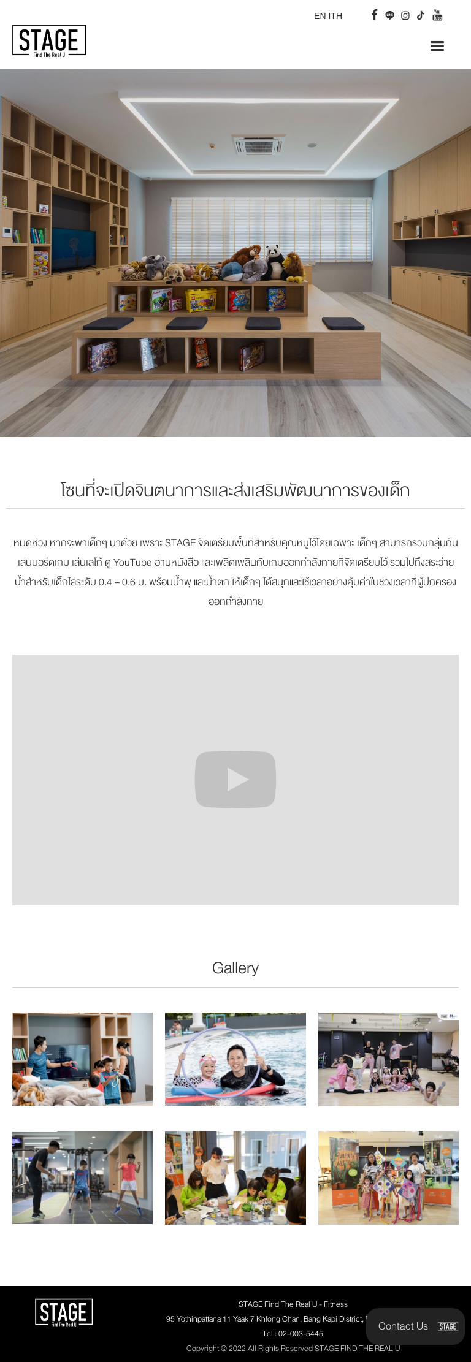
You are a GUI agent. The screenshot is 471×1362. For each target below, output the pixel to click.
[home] (49, 34)
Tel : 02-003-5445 (292, 1334)
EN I (322, 16)
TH (336, 16)
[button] (437, 46)
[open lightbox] (82, 1059)
